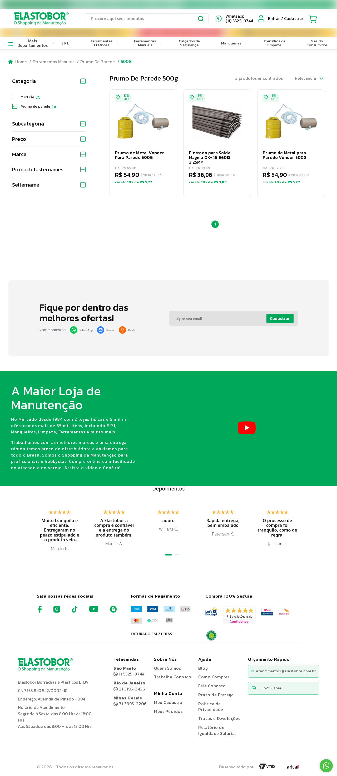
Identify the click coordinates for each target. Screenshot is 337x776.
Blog (203, 668)
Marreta (30, 96)
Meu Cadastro (168, 702)
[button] (143, 143)
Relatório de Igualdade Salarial (217, 730)
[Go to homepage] (17, 61)
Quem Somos (167, 668)
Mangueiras (231, 43)
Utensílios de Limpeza (273, 43)
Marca (49, 154)
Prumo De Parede (97, 61)
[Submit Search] (201, 19)
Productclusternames (49, 169)
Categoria (49, 81)
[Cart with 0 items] (312, 18)
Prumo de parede (38, 106)
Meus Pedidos (168, 711)
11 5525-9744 (129, 671)
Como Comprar (213, 677)
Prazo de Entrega (216, 695)
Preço (49, 139)
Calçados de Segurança (189, 43)
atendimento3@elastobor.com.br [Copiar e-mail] (283, 671)
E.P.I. (65, 43)
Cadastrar (280, 318)
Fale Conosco (212, 686)
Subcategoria (49, 124)
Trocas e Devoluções (219, 718)
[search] (147, 18)
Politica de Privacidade (210, 706)
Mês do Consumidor (317, 43)
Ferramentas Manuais (145, 43)
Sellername (49, 185)
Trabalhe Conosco (172, 677)
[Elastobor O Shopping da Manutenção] (36, 18)
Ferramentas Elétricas (102, 43)
